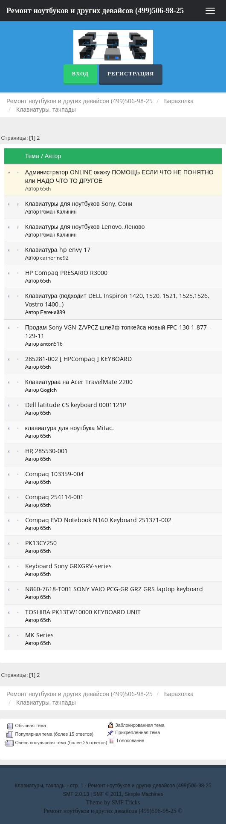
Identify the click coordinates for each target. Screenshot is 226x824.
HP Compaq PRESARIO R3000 (66, 273)
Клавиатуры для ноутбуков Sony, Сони (78, 203)
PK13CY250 (41, 543)
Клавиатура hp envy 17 (57, 250)
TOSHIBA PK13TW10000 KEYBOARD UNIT (83, 612)
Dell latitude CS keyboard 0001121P (75, 405)
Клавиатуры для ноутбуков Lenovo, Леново (85, 227)
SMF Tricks (126, 802)
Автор (53, 156)
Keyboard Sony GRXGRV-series (68, 566)
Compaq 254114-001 (54, 497)
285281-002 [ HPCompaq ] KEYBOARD (78, 359)
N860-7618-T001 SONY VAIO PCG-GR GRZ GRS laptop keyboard (114, 589)
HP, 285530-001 (46, 451)
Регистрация (130, 73)
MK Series (39, 635)
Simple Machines (144, 794)
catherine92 (54, 257)
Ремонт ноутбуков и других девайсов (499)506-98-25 (95, 10)
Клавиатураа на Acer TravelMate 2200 (79, 382)
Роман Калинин (58, 211)
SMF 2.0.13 (76, 794)
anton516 (51, 343)
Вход (80, 73)
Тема (32, 156)
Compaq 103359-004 (54, 474)
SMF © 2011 (107, 794)
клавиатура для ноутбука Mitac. (69, 428)
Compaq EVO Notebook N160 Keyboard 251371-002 (98, 520)
